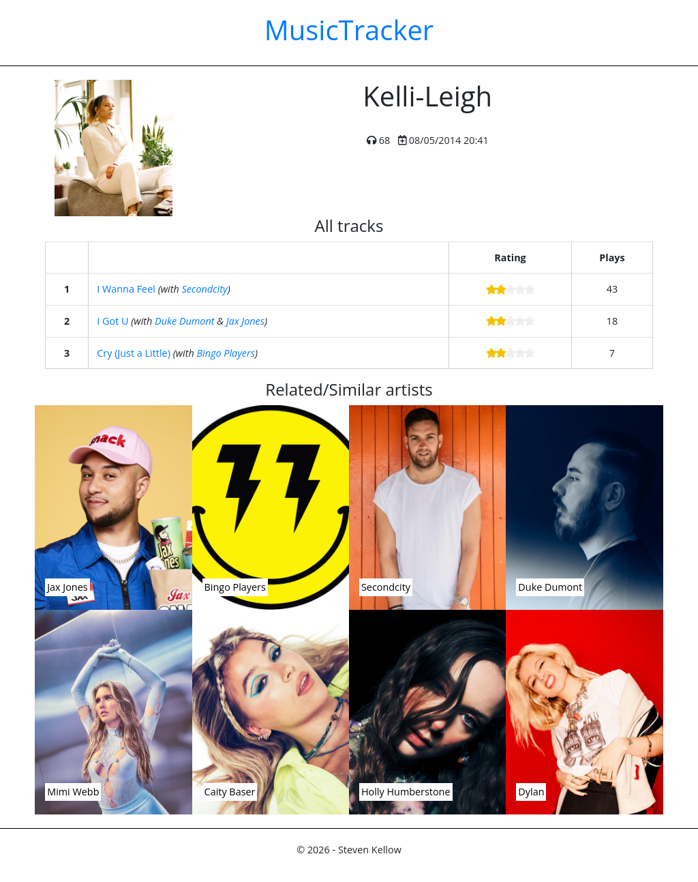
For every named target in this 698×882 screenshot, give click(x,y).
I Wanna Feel (126, 288)
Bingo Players (225, 353)
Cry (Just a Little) (133, 353)
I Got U (112, 320)
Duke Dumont (184, 320)
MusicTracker (349, 29)
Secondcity (204, 288)
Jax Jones (245, 320)
